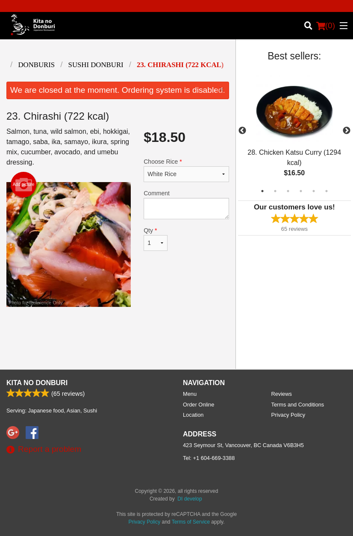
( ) (325, 25)
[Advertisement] (117, 334)
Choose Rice (186, 170)
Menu (190, 394)
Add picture (24, 184)
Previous (242, 131)
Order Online (198, 404)
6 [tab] (326, 191)
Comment (186, 204)
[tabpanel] (294, 130)
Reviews (281, 394)
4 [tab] (301, 191)
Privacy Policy (288, 415)
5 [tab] (313, 191)
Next (346, 131)
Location (193, 415)
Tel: (209, 458)
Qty (156, 239)
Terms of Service (191, 522)
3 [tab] (288, 191)
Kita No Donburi (37, 382)
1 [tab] (262, 191)
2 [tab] (275, 191)
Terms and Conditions (297, 404)
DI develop (189, 499)
